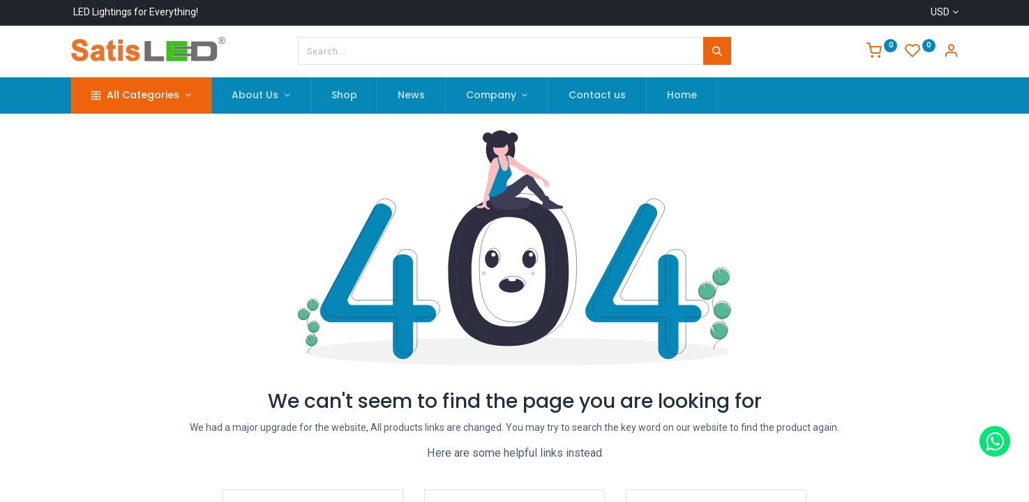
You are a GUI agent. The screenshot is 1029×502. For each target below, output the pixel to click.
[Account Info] (951, 52)
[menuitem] (344, 95)
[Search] (717, 51)
